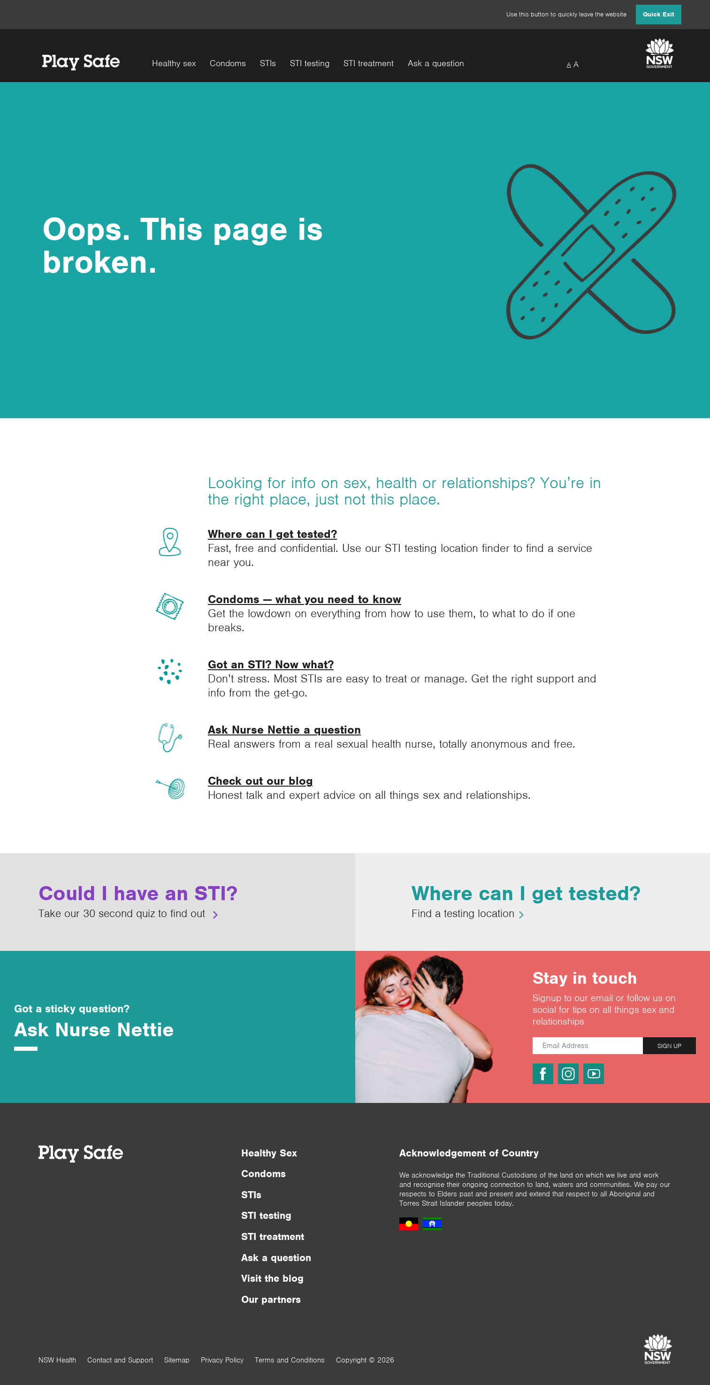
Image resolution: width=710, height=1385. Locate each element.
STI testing (309, 64)
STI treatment (369, 64)
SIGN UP (669, 1046)
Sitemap (177, 1360)
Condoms (228, 64)
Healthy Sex (269, 1153)
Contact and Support (120, 1360)
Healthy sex (174, 64)
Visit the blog (272, 1278)
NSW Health (57, 1360)
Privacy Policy (222, 1360)
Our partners (271, 1299)
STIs (268, 64)
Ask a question (436, 64)
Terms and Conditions (290, 1360)
